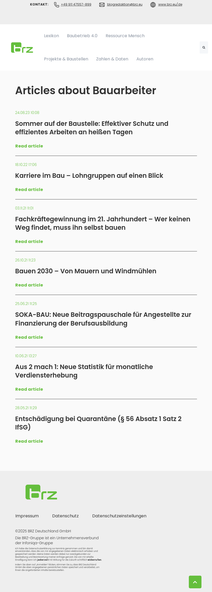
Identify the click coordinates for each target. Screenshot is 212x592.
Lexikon (51, 36)
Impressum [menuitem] (27, 516)
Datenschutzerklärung (40, 548)
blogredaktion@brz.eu (124, 4)
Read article (29, 146)
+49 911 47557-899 (76, 4)
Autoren (144, 59)
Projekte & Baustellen (66, 59)
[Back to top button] (195, 582)
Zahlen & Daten (112, 59)
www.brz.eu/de (170, 4)
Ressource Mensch (125, 36)
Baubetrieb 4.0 (82, 36)
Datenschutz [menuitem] (65, 516)
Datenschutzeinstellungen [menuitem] (119, 516)
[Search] (204, 47)
